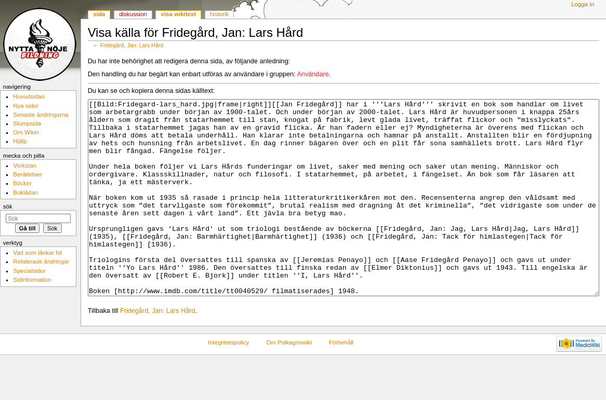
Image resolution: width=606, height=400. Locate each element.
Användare (312, 74)
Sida (99, 14)
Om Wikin (26, 132)
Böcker (22, 183)
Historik (219, 14)
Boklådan (25, 192)
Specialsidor (29, 271)
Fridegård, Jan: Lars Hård (131, 45)
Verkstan (24, 165)
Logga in (582, 4)
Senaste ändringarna (40, 115)
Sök (7, 206)
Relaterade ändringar (41, 261)
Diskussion (133, 14)
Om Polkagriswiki (289, 381)
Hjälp (20, 141)
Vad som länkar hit (37, 253)
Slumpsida (27, 123)
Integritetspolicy (228, 381)
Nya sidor (25, 106)
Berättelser (27, 174)
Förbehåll (341, 381)
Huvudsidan (29, 96)
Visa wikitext (178, 14)
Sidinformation (32, 280)
